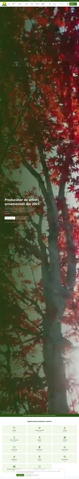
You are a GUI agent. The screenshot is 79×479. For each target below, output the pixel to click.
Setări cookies (36, 475)
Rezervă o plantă (9, 218)
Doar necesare (29, 475)
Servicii (31, 4)
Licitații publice (43, 4)
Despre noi (13, 4)
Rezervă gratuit (71, 4)
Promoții (26, 4)
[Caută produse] (61, 4)
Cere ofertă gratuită (22, 218)
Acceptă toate (20, 475)
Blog (50, 4)
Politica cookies (31, 472)
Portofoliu (37, 4)
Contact (54, 4)
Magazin (20, 4)
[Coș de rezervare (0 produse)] (68, 4)
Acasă (9, 4)
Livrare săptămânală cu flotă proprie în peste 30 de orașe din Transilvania (39, 415)
